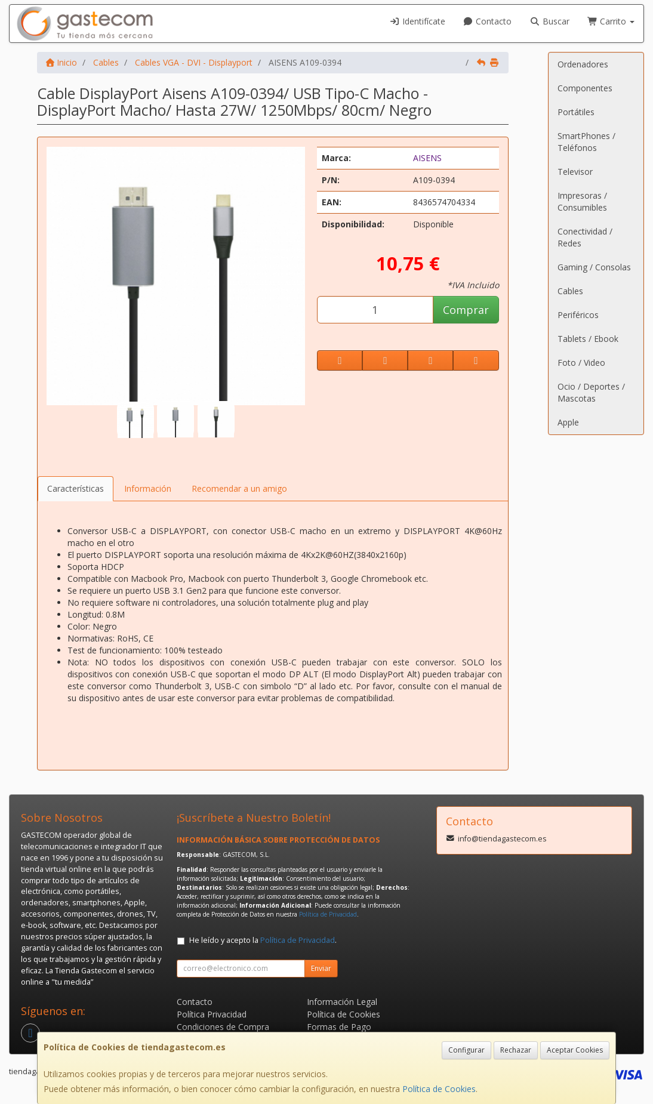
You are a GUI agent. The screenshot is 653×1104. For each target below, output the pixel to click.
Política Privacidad (212, 1014)
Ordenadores (582, 64)
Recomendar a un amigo (239, 488)
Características (75, 488)
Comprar (466, 310)
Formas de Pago (339, 1026)
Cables (570, 291)
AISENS (427, 158)
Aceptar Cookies (575, 1050)
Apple (568, 422)
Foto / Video (581, 362)
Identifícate (417, 21)
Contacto (487, 21)
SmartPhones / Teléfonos (586, 141)
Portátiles (576, 112)
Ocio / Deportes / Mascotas (591, 392)
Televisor (575, 171)
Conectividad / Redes (584, 237)
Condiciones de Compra (223, 1026)
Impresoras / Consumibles (582, 201)
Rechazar (515, 1050)
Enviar (321, 968)
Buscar (549, 21)
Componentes (584, 88)
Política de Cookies (439, 1088)
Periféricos (578, 314)
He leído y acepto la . (263, 940)
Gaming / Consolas (594, 267)
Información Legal (342, 1001)
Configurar (466, 1050)
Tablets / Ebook (587, 338)
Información (147, 488)
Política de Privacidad (328, 914)
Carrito (611, 21)
